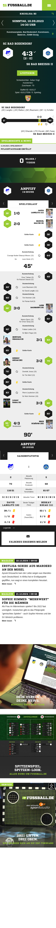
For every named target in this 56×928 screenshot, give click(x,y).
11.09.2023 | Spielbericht (11, 146)
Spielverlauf (28, 204)
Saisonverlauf (52, 455)
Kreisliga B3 (36, 14)
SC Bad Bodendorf (17, 43)
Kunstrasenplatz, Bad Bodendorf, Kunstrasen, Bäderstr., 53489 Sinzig (30, 33)
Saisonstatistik (28, 456)
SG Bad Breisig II (39, 64)
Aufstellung (52, 203)
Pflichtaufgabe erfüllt (16, 149)
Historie (3, 455)
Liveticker (27, 73)
